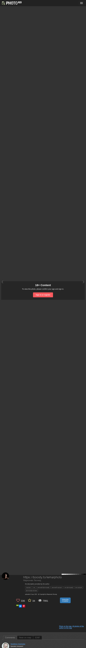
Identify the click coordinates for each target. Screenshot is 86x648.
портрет (28, 587)
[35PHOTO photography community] (11, 3)
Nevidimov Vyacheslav (18, 644)
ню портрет (78, 587)
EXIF (37, 637)
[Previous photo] (2, 282)
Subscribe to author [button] (65, 600)
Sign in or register (43, 295)
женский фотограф (43, 587)
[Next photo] (83, 282)
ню (34, 587)
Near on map (25, 637)
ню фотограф (68, 587)
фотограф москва (31, 590)
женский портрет (57, 587)
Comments (10, 637)
